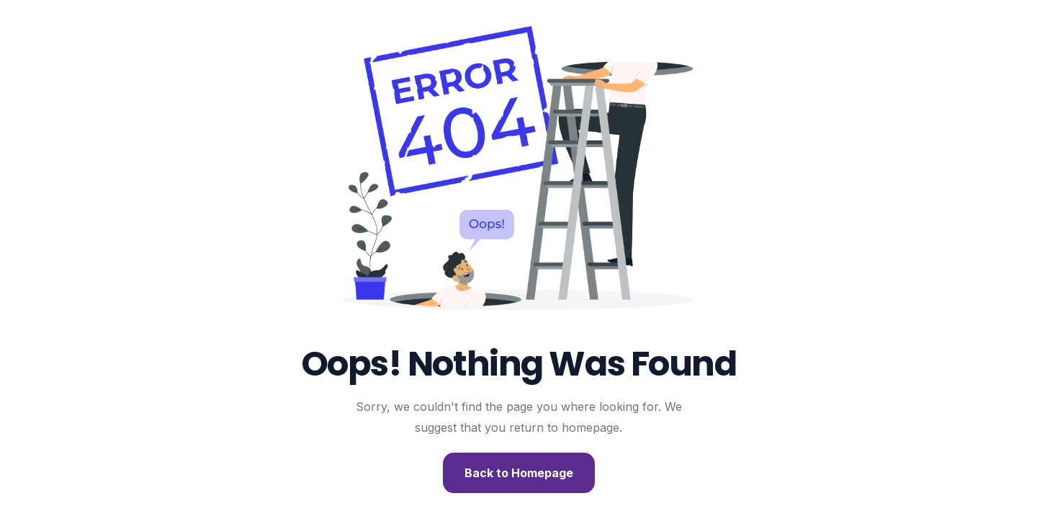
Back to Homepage (518, 473)
